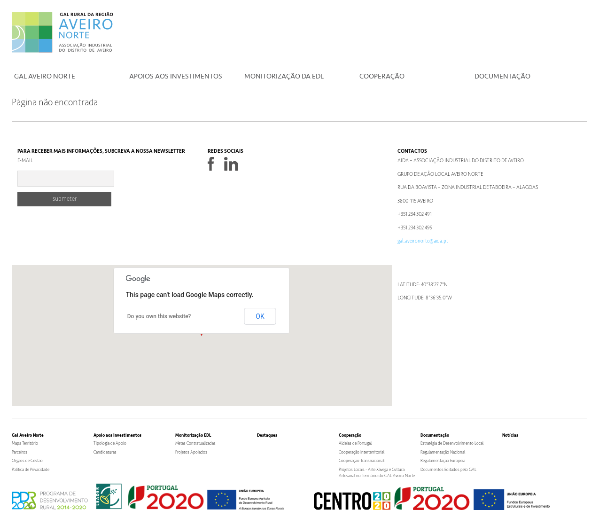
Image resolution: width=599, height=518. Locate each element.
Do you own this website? (159, 316)
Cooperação (382, 76)
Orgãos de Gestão (27, 460)
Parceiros (19, 452)
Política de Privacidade (30, 469)
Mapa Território (25, 443)
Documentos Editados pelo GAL (448, 469)
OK (260, 316)
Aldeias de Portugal (355, 443)
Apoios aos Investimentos (175, 76)
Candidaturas (105, 452)
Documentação (502, 76)
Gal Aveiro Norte (44, 76)
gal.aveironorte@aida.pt (422, 241)
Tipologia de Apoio (109, 443)
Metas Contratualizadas (195, 443)
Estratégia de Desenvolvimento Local (451, 443)
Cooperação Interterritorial (361, 452)
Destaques (267, 435)
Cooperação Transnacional (361, 460)
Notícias (510, 435)
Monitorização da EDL (284, 76)
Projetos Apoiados (191, 452)
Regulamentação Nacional (442, 452)
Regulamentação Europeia (442, 460)
